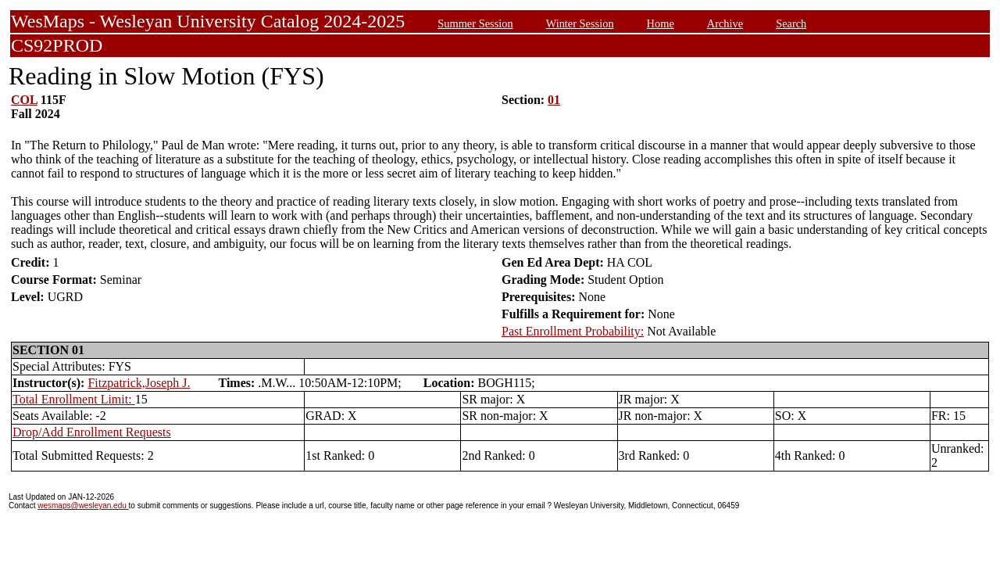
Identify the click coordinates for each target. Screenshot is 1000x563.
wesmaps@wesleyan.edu (83, 505)
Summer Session (475, 23)
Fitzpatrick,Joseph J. (139, 382)
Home (660, 23)
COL (24, 99)
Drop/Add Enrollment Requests (91, 432)
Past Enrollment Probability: (573, 331)
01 (554, 99)
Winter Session (580, 23)
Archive (725, 23)
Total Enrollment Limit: (73, 399)
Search (791, 23)
